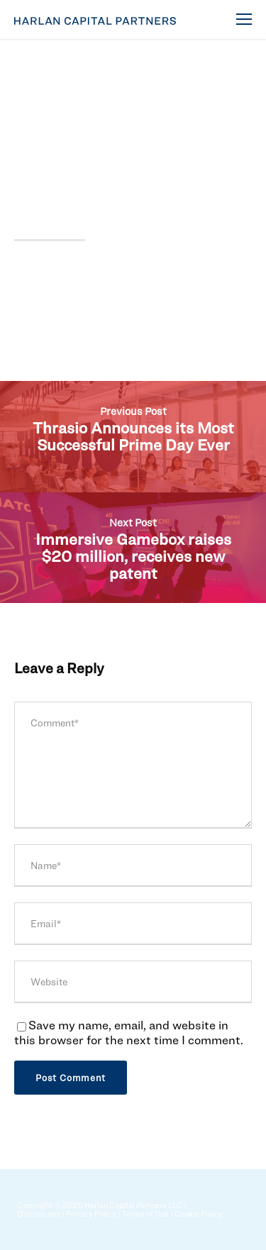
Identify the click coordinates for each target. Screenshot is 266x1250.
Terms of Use (145, 1214)
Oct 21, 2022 (45, 90)
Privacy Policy (91, 1214)
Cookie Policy (198, 1214)
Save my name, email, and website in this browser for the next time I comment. (128, 1032)
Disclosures (39, 1214)
